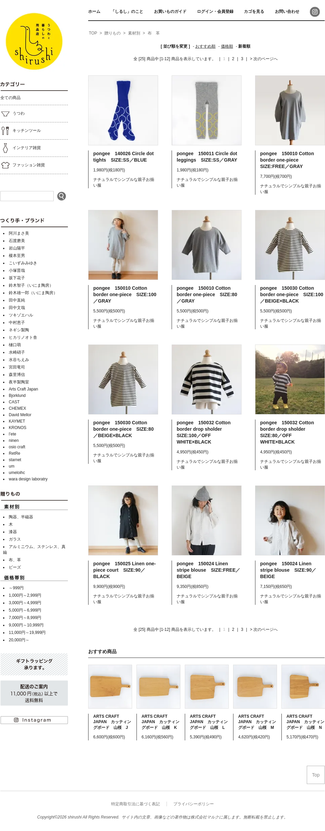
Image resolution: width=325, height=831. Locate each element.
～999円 (16, 588)
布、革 (15, 559)
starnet (15, 459)
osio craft (17, 447)
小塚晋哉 (17, 270)
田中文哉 (17, 307)
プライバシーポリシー (193, 804)
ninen (14, 440)
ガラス (15, 539)
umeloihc (17, 472)
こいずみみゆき (23, 263)
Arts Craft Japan (23, 389)
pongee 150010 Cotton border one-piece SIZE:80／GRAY (207, 294)
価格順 (227, 46)
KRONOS (17, 427)
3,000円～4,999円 (25, 602)
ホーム (94, 11)
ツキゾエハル (21, 315)
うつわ (12, 114)
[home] (93, 33)
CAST (14, 402)
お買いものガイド (170, 11)
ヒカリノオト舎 (23, 337)
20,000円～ (19, 640)
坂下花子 (17, 278)
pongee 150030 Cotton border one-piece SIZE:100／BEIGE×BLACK (291, 294)
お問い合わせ (287, 11)
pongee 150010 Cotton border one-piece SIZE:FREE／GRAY (287, 160)
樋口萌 (15, 344)
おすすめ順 (205, 46)
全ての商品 (10, 97)
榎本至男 (17, 255)
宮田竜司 (17, 367)
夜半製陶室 (19, 382)
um (12, 466)
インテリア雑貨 (20, 148)
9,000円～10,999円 (26, 625)
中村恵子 (17, 322)
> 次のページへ (264, 58)
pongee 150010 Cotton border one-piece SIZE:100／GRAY (124, 294)
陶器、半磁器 (21, 517)
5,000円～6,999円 (25, 610)
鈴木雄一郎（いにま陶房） (33, 292)
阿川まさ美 (19, 233)
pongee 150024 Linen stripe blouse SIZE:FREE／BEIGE (208, 570)
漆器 (13, 531)
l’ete (12, 434)
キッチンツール (20, 131)
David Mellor (20, 414)
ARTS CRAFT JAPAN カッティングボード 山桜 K (160, 722)
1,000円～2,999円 (25, 595)
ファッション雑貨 (22, 165)
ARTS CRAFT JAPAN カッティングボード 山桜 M (257, 722)
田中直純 (17, 300)
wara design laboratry (28, 479)
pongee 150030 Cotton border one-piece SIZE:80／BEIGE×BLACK (123, 429)
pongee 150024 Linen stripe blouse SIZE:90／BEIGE (288, 570)
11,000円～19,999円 (27, 632)
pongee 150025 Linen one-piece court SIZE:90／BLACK (124, 570)
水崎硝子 (17, 352)
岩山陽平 (17, 248)
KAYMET (17, 421)
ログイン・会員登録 (215, 11)
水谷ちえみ (19, 359)
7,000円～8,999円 (25, 617)
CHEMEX (17, 408)
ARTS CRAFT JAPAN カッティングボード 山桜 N (305, 722)
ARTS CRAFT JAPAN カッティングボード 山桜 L (209, 722)
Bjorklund (17, 395)
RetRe (14, 453)
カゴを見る (254, 11)
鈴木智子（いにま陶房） (31, 285)
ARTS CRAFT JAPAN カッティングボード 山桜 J (112, 722)
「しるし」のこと (127, 11)
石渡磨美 (17, 240)
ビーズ (15, 567)
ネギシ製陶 (19, 330)
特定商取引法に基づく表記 (135, 804)
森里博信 (17, 374)
